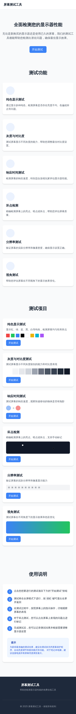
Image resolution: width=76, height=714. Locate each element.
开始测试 (37, 49)
